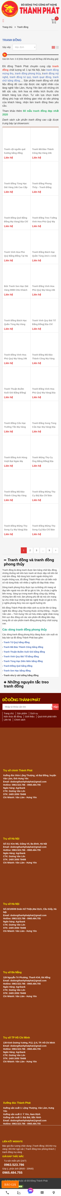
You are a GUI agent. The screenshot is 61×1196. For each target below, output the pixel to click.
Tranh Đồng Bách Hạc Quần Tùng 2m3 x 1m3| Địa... (44, 256)
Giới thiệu (30, 716)
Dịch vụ (34, 713)
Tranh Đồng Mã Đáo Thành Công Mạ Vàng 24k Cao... (43, 358)
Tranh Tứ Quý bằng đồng (17, 642)
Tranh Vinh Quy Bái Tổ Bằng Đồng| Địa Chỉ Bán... (44, 324)
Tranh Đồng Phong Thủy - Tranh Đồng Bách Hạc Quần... (42, 187)
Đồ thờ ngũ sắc (16, 1149)
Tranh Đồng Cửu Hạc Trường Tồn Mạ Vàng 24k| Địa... (15, 427)
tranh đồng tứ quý (20, 77)
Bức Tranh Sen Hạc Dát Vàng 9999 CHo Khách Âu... (16, 290)
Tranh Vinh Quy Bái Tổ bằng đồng (21, 656)
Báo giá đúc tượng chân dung (16, 1146)
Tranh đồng (38, 1146)
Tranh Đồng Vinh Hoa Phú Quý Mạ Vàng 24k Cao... (43, 290)
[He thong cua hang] (53, 1192)
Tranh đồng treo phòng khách (40, 1149)
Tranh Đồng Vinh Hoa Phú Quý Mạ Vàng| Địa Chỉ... (44, 393)
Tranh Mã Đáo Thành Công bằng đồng (23, 647)
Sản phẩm (22, 713)
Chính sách (19, 719)
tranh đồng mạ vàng (12, 1152)
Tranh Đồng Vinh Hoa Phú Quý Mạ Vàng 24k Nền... (15, 358)
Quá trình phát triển (47, 716)
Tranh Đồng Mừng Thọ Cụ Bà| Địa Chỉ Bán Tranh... (43, 495)
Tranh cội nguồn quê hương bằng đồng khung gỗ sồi (14, 153)
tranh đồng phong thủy (28, 73)
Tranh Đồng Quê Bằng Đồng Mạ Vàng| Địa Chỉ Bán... (16, 222)
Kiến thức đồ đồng (13, 716)
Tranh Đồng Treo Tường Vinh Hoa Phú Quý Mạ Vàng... (44, 222)
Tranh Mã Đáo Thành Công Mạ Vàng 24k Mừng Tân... (43, 153)
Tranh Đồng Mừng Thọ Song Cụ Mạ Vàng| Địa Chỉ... (15, 530)
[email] (42, 1192)
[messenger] (30, 1192)
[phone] (7, 1192)
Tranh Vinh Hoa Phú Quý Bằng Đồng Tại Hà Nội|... (16, 256)
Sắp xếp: (6, 47)
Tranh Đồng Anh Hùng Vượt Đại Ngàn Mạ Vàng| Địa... (15, 461)
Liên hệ (7, 719)
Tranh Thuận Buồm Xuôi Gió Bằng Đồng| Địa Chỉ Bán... (15, 393)
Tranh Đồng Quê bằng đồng (18, 666)
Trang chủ (7, 27)
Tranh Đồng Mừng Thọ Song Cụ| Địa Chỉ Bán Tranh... (43, 530)
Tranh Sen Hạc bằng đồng (17, 670)
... (43, 550)
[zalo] (19, 1192)
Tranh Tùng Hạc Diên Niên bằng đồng (23, 661)
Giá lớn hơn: (8, 59)
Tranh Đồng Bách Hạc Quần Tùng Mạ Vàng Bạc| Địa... (15, 324)
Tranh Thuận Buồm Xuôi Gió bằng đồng (24, 652)
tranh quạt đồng (42, 77)
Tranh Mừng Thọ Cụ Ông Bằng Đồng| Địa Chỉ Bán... (42, 461)
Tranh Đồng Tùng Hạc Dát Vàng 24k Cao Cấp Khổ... (15, 187)
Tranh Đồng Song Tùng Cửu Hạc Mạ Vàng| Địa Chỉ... (44, 427)
